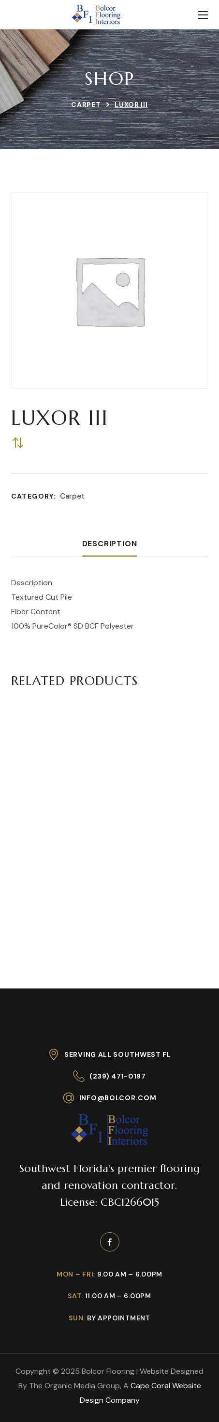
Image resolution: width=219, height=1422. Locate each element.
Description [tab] (109, 544)
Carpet (86, 104)
